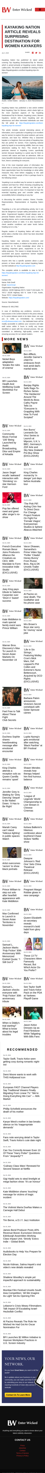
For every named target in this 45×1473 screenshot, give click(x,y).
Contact (22, 1451)
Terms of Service (22, 1453)
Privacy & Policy (22, 1456)
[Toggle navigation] (40, 9)
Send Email (11, 285)
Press (22, 1445)
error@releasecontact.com (12, 321)
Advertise (22, 1448)
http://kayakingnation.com (25, 266)
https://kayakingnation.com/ (19, 298)
